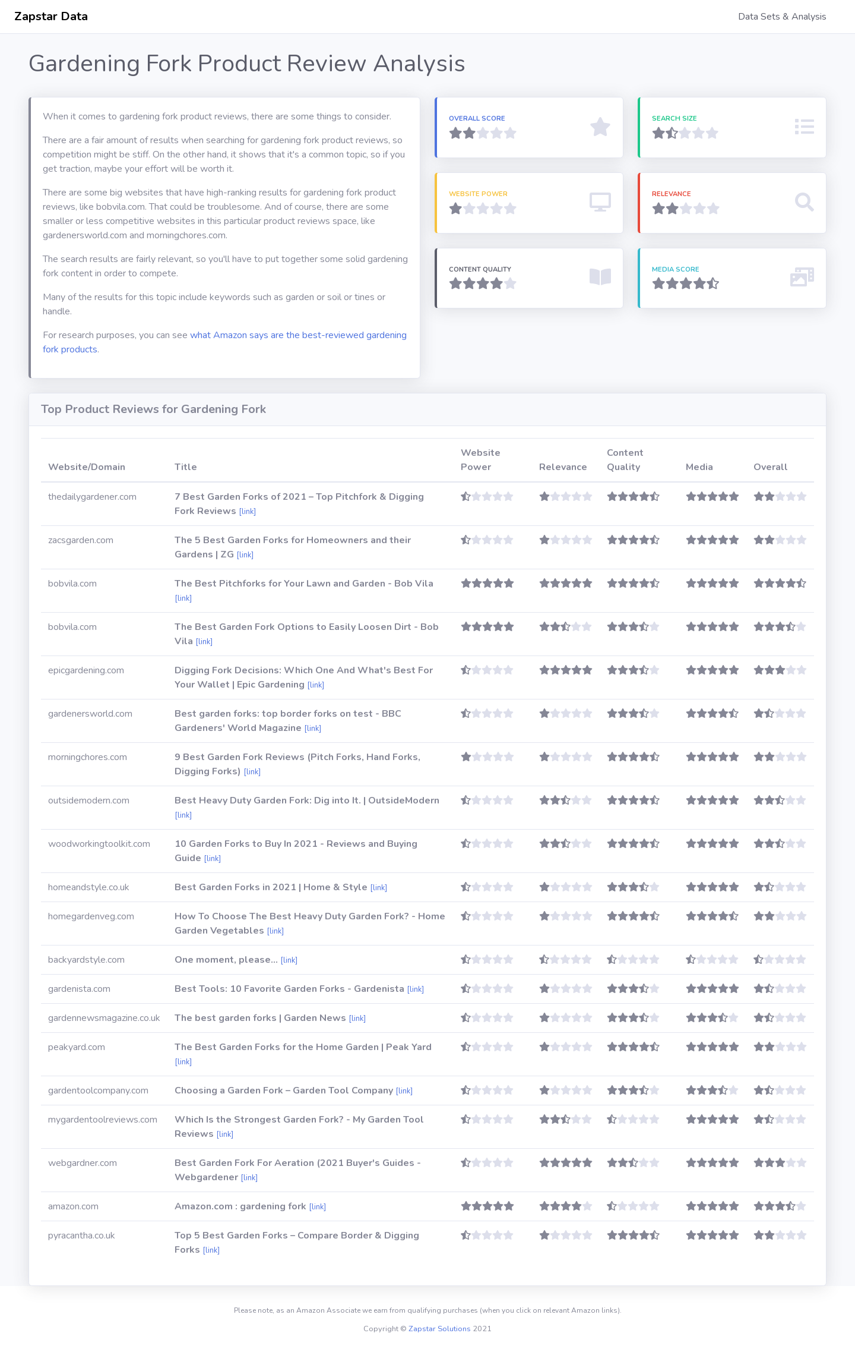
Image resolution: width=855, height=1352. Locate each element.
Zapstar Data (51, 16)
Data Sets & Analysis (782, 16)
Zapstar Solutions (439, 1328)
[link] (247, 511)
